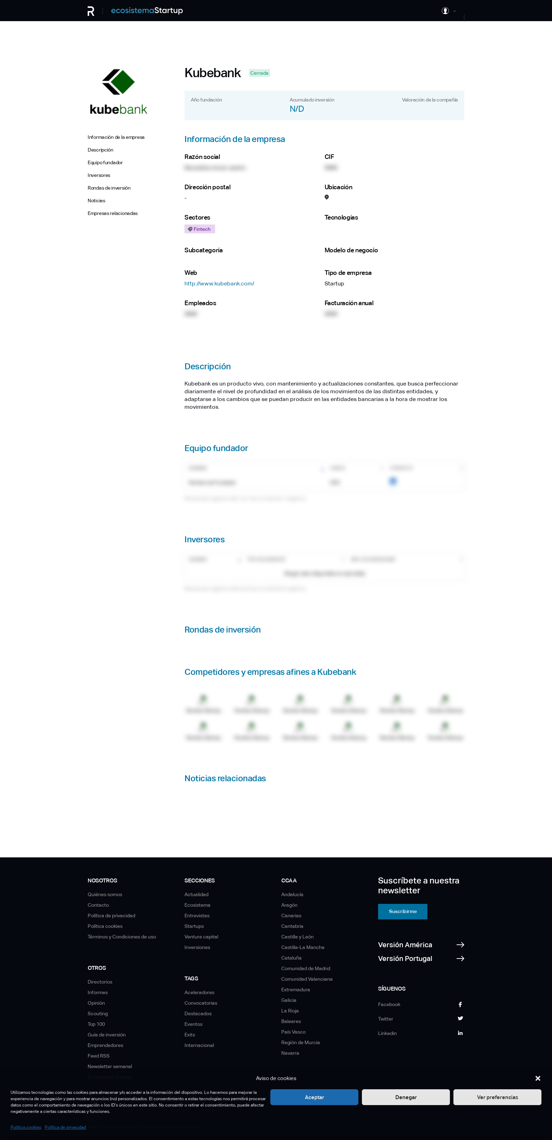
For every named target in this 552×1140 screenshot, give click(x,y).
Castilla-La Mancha (303, 947)
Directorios (100, 982)
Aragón (289, 905)
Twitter (385, 1019)
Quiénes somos (105, 894)
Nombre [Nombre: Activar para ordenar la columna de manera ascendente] (198, 468)
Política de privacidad (65, 1127)
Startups (194, 926)
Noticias (96, 200)
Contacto (98, 905)
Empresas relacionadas (113, 213)
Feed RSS (98, 1056)
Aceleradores (199, 992)
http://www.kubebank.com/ (219, 283)
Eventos (193, 1024)
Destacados (198, 1013)
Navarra (290, 1053)
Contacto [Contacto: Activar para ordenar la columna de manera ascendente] (401, 468)
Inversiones (197, 947)
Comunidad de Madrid (305, 968)
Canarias (291, 915)
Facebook (389, 1004)
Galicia (288, 1000)
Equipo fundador (105, 162)
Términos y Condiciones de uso (122, 936)
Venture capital (201, 936)
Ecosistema (197, 905)
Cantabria (292, 926)
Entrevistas (196, 915)
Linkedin (387, 1033)
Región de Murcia (300, 1042)
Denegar (406, 1097)
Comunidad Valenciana (307, 979)
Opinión (96, 1003)
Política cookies (26, 1127)
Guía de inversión (107, 1034)
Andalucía (292, 894)
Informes (98, 992)
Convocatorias (200, 1003)
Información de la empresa (116, 137)
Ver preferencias (497, 1097)
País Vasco (293, 1032)
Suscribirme (403, 911)
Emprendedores (105, 1045)
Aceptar (314, 1097)
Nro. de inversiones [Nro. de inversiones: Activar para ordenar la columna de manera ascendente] (373, 559)
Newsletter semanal (110, 1066)
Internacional (199, 1045)
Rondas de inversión (109, 188)
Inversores (99, 175)
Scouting (98, 1013)
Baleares (291, 1021)
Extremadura (295, 989)
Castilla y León (297, 936)
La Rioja (290, 1010)
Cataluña (291, 958)
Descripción (100, 150)
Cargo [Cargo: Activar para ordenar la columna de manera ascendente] (337, 468)
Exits (189, 1034)
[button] (537, 1078)
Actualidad (196, 894)
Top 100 (96, 1024)
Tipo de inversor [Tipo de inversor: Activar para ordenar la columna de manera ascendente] (266, 559)
